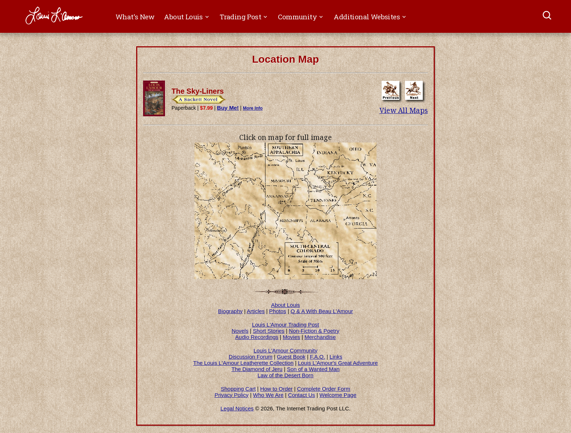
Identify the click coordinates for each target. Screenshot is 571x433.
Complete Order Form (323, 389)
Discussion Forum (250, 357)
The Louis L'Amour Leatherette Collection (243, 363)
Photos (277, 311)
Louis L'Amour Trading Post (285, 324)
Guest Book (291, 357)
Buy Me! (228, 108)
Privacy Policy (231, 395)
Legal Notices (237, 408)
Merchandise (320, 337)
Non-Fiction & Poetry (314, 331)
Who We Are (268, 395)
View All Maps (403, 110)
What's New (135, 16)
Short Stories (268, 331)
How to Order (276, 389)
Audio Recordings (256, 337)
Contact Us (301, 395)
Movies (291, 337)
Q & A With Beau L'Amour (322, 311)
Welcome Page (337, 395)
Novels (240, 331)
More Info (253, 108)
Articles (256, 311)
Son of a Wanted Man (313, 369)
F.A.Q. (317, 357)
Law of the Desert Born (285, 375)
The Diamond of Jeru (257, 369)
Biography (230, 311)
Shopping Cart (238, 389)
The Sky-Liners (198, 91)
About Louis (285, 305)
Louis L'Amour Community (285, 350)
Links (336, 357)
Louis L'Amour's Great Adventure (338, 363)
